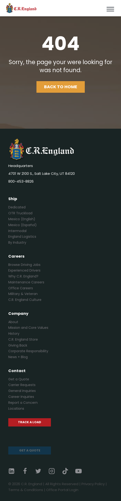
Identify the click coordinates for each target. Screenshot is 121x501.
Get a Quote (18, 379)
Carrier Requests (22, 384)
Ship (12, 199)
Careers (16, 256)
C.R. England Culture (24, 299)
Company (18, 313)
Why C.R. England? (23, 276)
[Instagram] (55, 471)
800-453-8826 (21, 181)
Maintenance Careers (26, 282)
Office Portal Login (62, 489)
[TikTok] (68, 471)
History (13, 333)
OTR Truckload (20, 213)
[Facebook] (28, 471)
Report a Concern (23, 402)
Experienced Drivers (24, 270)
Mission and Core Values (28, 327)
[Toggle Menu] (110, 9)
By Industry (17, 242)
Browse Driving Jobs (24, 264)
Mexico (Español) (22, 225)
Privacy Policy (93, 483)
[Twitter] (41, 471)
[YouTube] (81, 471)
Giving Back (17, 345)
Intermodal (17, 231)
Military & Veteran (23, 293)
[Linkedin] (14, 471)
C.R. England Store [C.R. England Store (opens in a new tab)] (23, 339)
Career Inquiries (21, 396)
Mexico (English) (21, 219)
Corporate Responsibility (28, 351)
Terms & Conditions (25, 489)
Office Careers (20, 288)
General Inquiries (22, 390)
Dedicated (17, 207)
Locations (16, 408)
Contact (17, 371)
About (13, 322)
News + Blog (18, 357)
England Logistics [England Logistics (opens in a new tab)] (22, 236)
